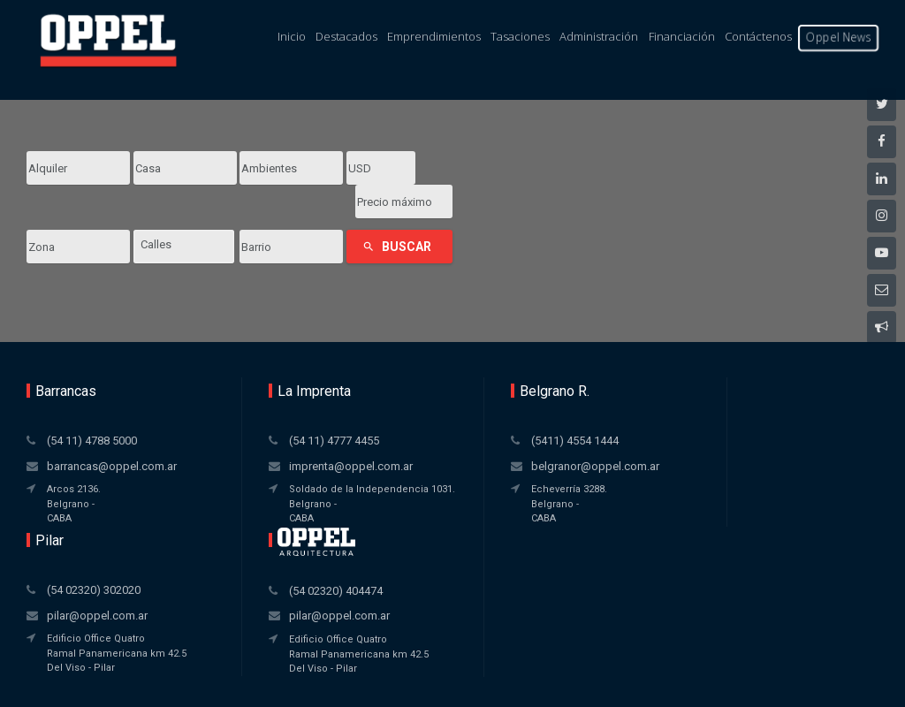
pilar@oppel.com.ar (624, 432)
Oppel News (838, 37)
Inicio (292, 36)
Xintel (488, 666)
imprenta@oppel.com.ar (284, 432)
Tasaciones (520, 36)
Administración (598, 36)
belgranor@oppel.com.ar (463, 432)
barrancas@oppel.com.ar (91, 449)
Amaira (490, 683)
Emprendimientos (434, 36)
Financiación (682, 36)
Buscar (396, 213)
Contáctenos (758, 36)
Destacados (346, 36)
